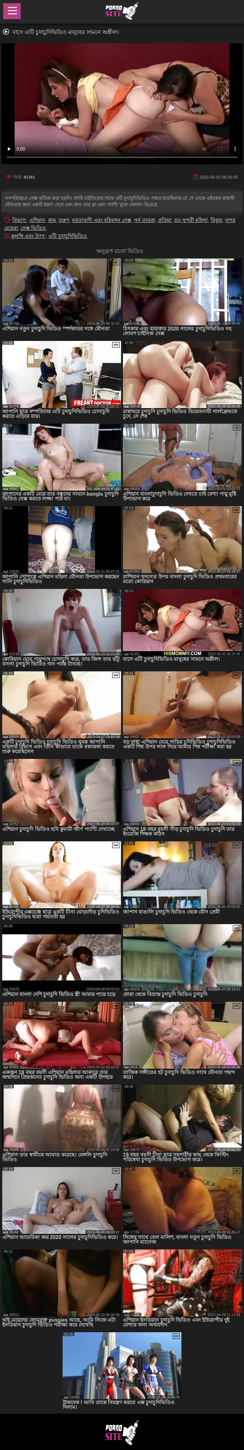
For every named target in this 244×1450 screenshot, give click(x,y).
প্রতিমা (165, 220)
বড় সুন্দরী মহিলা (191, 220)
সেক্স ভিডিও (33, 228)
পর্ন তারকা (144, 220)
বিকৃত (216, 220)
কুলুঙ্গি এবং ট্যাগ (28, 236)
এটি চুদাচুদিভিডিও (67, 236)
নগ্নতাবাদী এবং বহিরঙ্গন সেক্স (101, 220)
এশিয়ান (37, 220)
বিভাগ (19, 220)
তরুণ (63, 220)
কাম (52, 220)
